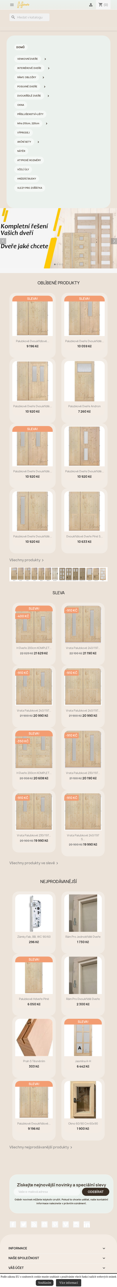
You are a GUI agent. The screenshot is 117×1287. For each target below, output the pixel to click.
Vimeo (66, 1224)
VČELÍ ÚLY (23, 169)
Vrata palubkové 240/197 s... (83, 837)
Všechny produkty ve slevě (34, 863)
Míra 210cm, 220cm (28, 123)
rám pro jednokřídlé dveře (83, 937)
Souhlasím (44, 1282)
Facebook (13, 1224)
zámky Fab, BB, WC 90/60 (34, 937)
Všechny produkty (27, 560)
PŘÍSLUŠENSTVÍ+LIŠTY (30, 114)
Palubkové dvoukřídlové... (32, 341)
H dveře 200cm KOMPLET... (34, 648)
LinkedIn (87, 1224)
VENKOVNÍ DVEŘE (27, 58)
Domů (20, 47)
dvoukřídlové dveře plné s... (84, 536)
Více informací (68, 1282)
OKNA (20, 105)
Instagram (76, 1224)
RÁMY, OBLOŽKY (26, 77)
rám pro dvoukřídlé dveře (83, 999)
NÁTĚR (21, 151)
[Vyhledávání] (29, 17)
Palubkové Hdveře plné (34, 999)
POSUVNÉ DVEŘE (27, 86)
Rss (34, 1224)
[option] (58, 238)
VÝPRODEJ (23, 132)
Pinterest (55, 1224)
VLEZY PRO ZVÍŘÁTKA (29, 188)
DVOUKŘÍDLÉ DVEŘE (29, 95)
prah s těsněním (34, 1061)
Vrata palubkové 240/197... (83, 648)
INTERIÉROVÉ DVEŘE (29, 68)
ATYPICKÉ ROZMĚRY (29, 160)
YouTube (44, 1224)
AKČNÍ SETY (24, 141)
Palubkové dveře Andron (84, 406)
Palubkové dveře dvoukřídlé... (84, 341)
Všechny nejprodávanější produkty (41, 1147)
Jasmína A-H (83, 1061)
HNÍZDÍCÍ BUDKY (26, 178)
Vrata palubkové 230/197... (83, 773)
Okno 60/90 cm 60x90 (83, 1123)
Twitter (23, 1224)
